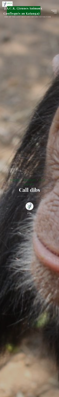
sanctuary (29, 183)
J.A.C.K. (42, 179)
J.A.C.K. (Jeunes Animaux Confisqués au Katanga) (22, 10)
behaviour (15, 179)
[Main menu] (54, 11)
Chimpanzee (29, 179)
